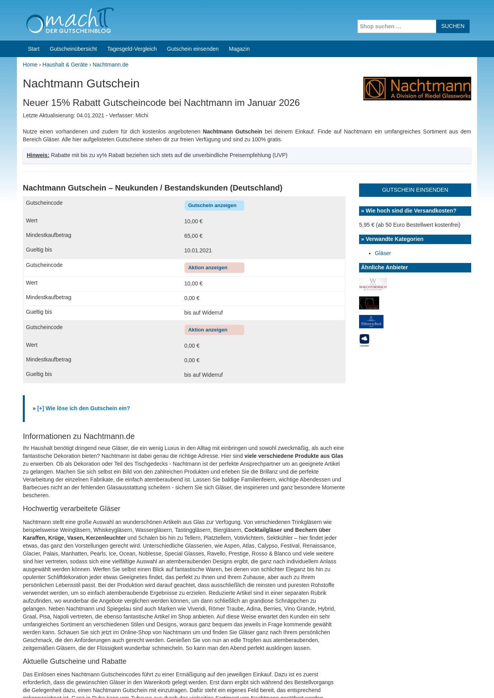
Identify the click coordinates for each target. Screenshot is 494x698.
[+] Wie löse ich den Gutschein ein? (83, 289)
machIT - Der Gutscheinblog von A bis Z (84, 682)
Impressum (428, 682)
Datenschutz (461, 682)
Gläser (383, 134)
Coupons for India (188, 647)
